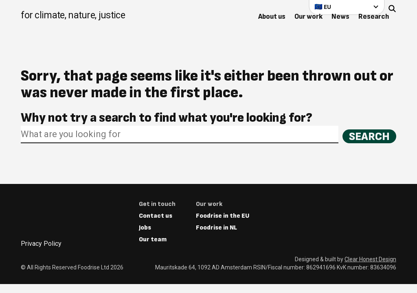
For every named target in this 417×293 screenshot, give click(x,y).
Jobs (145, 228)
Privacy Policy (41, 243)
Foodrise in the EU (222, 216)
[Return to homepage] (73, 16)
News (340, 16)
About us (271, 16)
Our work (308, 16)
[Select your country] (346, 6)
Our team (153, 239)
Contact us (155, 216)
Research (373, 16)
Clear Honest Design (370, 259)
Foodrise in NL (216, 228)
